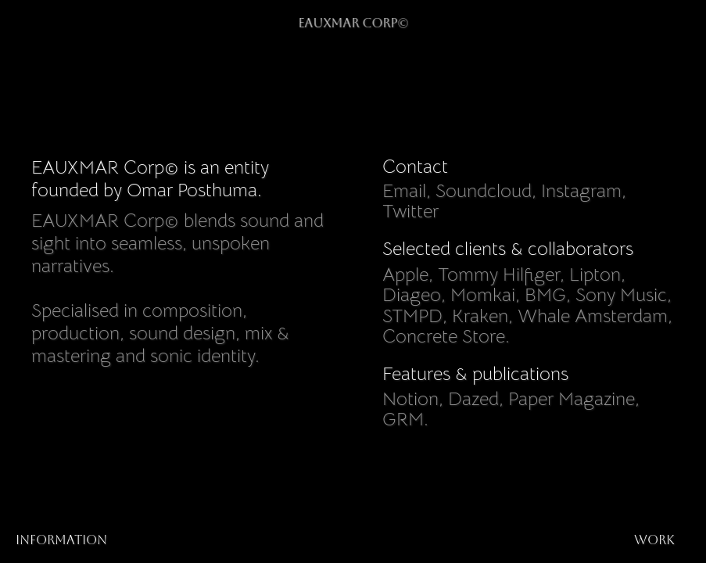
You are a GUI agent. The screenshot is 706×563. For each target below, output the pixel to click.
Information (61, 540)
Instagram (581, 191)
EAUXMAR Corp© (353, 23)
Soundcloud (483, 191)
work (654, 540)
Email (404, 191)
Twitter (410, 212)
